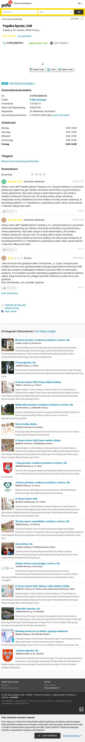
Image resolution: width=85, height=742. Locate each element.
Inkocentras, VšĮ (23, 544)
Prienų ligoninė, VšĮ (25, 362)
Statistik (5, 697)
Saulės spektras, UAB (16, 695)
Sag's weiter (9, 311)
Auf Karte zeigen (45, 331)
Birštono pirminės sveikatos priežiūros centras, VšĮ (42, 340)
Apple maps (65, 69)
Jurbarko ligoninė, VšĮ (26, 650)
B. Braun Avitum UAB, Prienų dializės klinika (38, 382)
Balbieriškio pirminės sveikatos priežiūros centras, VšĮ (44, 404)
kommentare (25, 36)
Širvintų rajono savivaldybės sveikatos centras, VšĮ (42, 521)
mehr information (61, 115)
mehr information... (10, 293)
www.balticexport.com (63, 701)
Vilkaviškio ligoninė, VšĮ (27, 608)
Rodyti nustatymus (72, 736)
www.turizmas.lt (47, 701)
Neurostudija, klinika (26, 424)
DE (80, 3)
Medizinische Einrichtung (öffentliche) (20, 161)
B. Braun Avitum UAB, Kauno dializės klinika (38, 440)
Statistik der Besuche (13, 305)
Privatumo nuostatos (42, 695)
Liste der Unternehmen (11, 19)
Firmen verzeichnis (23, 3)
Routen (53, 685)
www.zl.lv (25, 704)
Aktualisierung (10, 308)
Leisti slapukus (47, 735)
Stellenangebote (52, 688)
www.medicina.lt (21, 701)
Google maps (37, 69)
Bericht (81, 211)
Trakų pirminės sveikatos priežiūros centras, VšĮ (41, 463)
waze (51, 69)
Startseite (5, 685)
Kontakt (29, 695)
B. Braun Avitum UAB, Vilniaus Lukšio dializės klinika (42, 586)
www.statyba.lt (7, 701)
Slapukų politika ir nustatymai (64, 695)
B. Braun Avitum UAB (26, 499)
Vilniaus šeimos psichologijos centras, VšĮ (37, 563)
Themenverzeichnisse (10, 688)
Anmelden (14, 697)
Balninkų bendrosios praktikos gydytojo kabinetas (41, 631)
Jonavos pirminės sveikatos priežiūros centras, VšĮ (42, 482)
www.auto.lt (34, 701)
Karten (47, 682)
